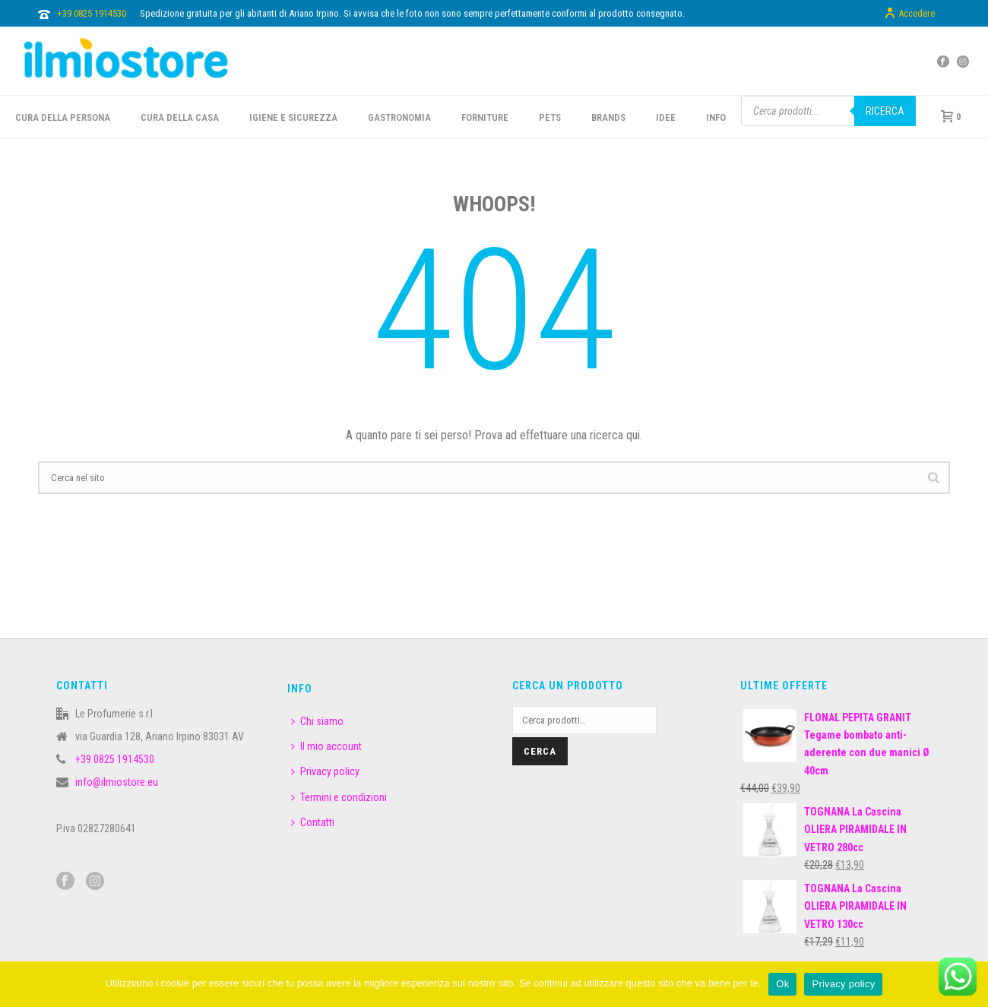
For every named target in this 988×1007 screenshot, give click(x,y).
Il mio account (326, 746)
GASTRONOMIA (399, 117)
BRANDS (608, 117)
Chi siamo (317, 721)
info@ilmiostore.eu (116, 782)
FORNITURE (484, 117)
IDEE (666, 117)
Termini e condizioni (339, 797)
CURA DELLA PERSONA (62, 117)
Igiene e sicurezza (293, 117)
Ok (782, 984)
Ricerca (885, 111)
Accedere (909, 13)
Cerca (540, 751)
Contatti (312, 822)
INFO (716, 117)
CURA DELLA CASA (180, 117)
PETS (550, 117)
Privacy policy (325, 771)
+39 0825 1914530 (91, 13)
